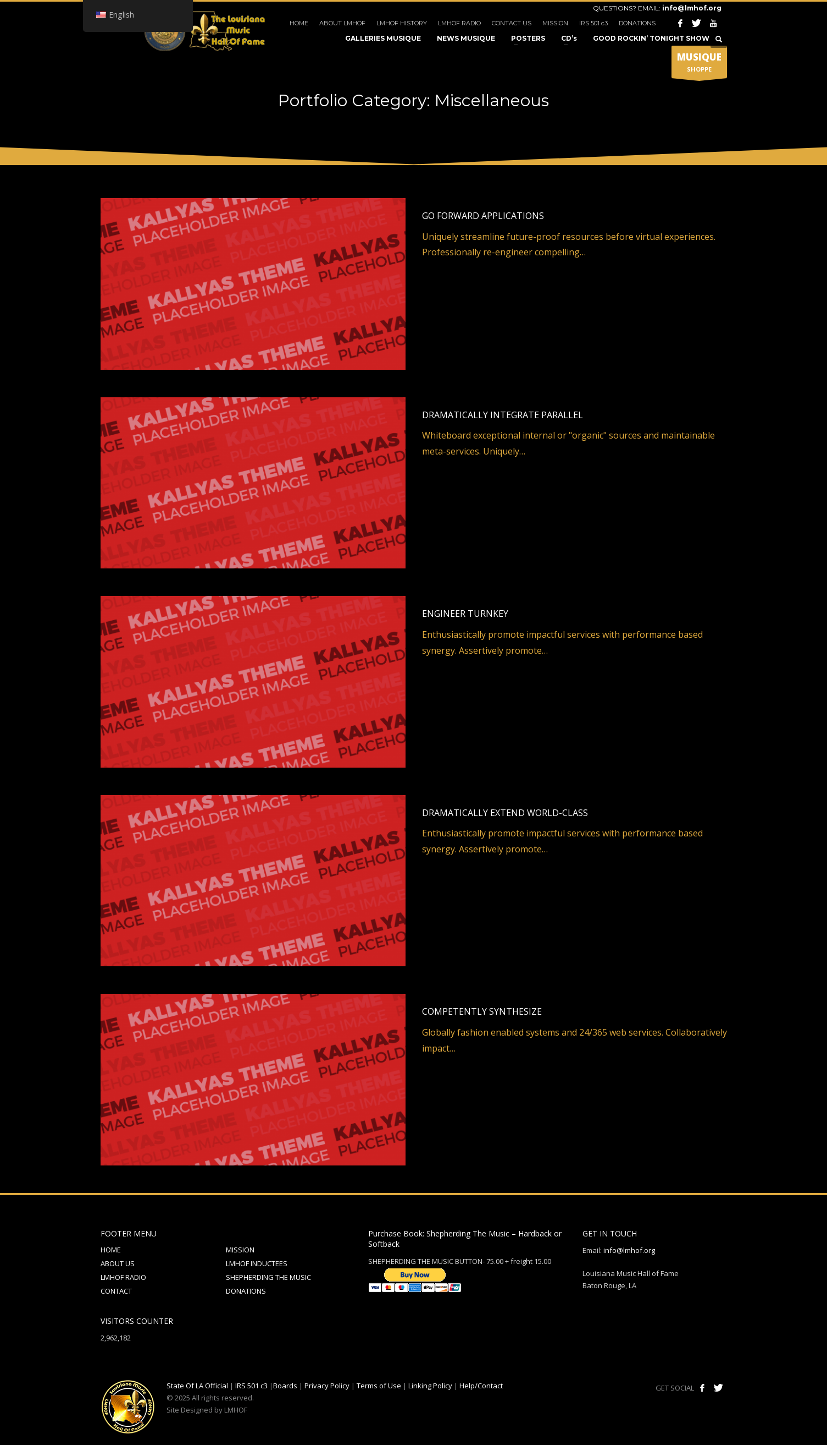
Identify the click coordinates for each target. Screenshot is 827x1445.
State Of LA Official (197, 1386)
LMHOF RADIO (459, 23)
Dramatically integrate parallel (502, 415)
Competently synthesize (482, 1011)
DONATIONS (637, 23)
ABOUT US (118, 1263)
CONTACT (116, 1291)
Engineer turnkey (465, 613)
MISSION (555, 23)
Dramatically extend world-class (505, 813)
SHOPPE (699, 64)
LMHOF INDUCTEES (256, 1263)
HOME (299, 23)
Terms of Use (379, 1386)
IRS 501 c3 (593, 23)
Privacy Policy (326, 1386)
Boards (285, 1386)
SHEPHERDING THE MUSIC (268, 1277)
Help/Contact (481, 1386)
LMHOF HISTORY (401, 23)
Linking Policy (430, 1386)
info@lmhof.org (691, 8)
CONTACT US (511, 23)
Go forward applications (483, 216)
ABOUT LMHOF (342, 23)
